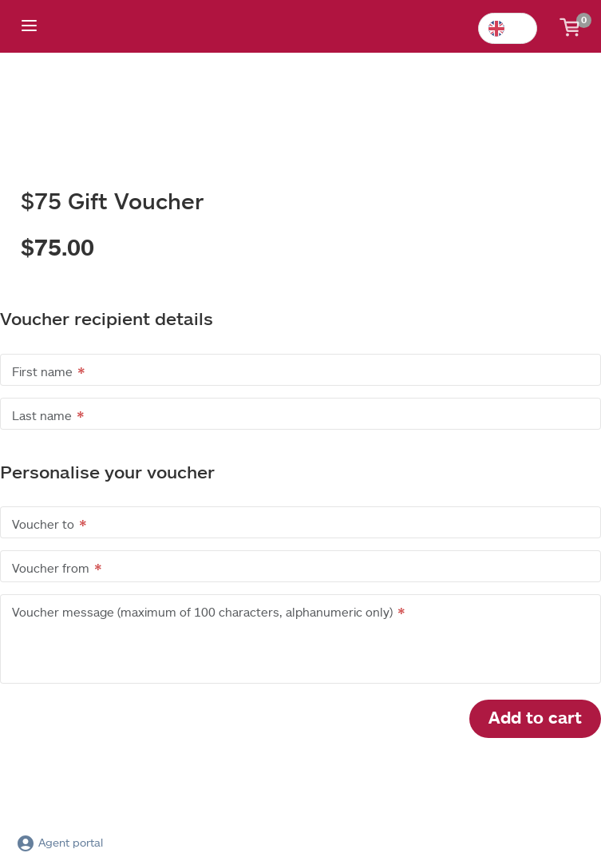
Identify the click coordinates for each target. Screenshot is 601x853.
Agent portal (59, 842)
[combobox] (507, 28)
